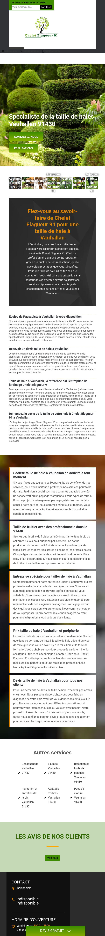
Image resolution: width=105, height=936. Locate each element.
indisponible (9, 51)
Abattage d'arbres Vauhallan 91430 (54, 795)
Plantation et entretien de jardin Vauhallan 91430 (29, 797)
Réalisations (23, 148)
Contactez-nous (26, 136)
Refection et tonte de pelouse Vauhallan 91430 (81, 772)
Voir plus (52, 857)
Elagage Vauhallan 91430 (54, 768)
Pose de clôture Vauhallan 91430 (80, 795)
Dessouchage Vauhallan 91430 (30, 768)
